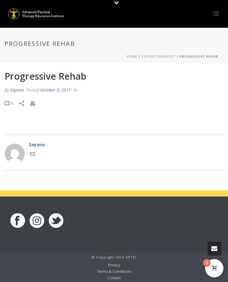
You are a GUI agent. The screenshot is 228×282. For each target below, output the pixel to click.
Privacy (114, 265)
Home (131, 56)
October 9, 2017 (55, 90)
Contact (114, 278)
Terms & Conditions (114, 271)
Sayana (17, 90)
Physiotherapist (158, 56)
